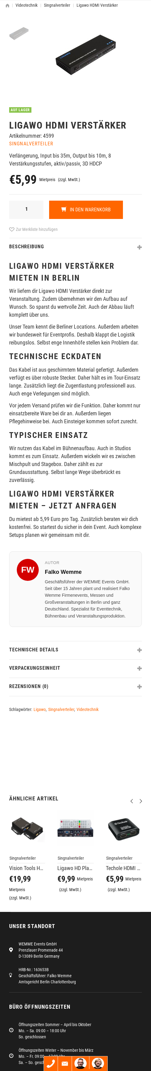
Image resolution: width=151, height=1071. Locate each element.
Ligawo (40, 709)
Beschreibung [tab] (26, 247)
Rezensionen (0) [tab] (29, 686)
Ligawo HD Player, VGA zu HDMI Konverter (75, 868)
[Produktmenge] (26, 210)
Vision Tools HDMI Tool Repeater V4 (27, 868)
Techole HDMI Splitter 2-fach (124, 868)
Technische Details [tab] (34, 650)
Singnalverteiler (57, 5)
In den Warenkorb (90, 210)
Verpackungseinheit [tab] (34, 668)
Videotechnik (27, 5)
